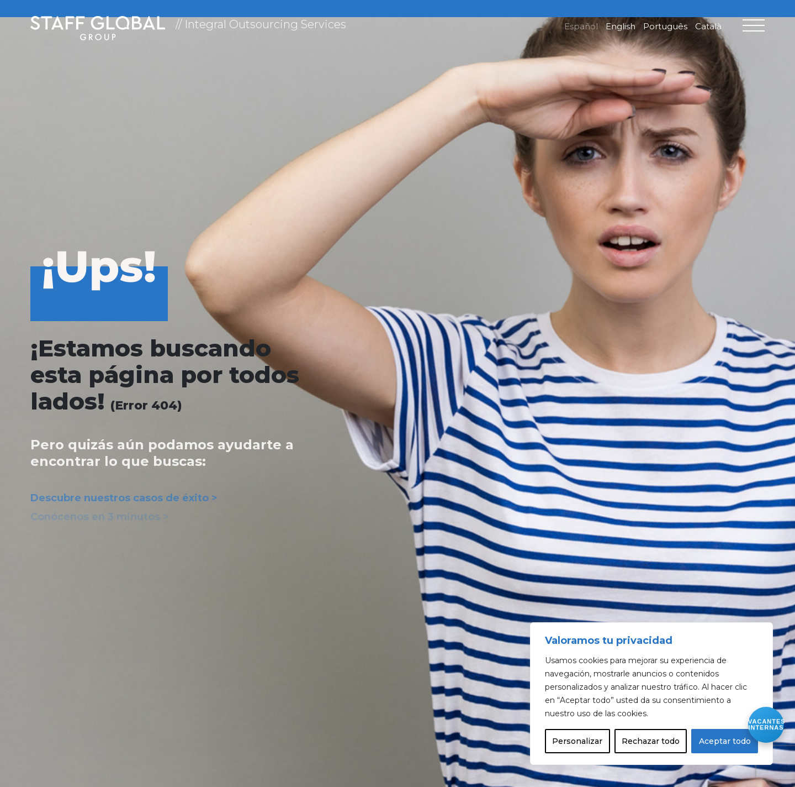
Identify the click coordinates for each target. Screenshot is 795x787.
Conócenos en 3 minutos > (99, 517)
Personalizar (577, 741)
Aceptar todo (725, 741)
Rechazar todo (651, 741)
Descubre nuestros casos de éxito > (124, 498)
